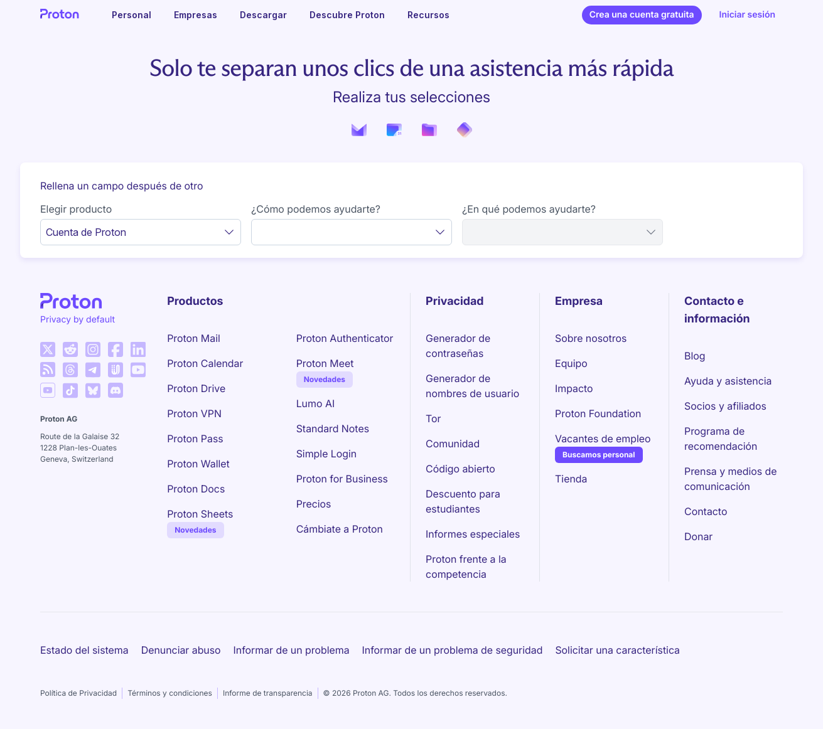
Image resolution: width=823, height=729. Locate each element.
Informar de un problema (292, 650)
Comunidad (453, 443)
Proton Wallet (198, 463)
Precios (313, 504)
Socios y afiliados (725, 406)
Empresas (195, 14)
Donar (698, 536)
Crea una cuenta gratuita (641, 14)
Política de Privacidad (78, 693)
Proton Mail (193, 338)
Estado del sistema (84, 650)
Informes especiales (473, 534)
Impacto (574, 388)
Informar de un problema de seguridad (452, 650)
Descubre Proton (347, 14)
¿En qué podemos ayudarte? (529, 209)
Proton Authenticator (345, 338)
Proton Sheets (200, 514)
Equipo (571, 363)
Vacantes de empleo (602, 438)
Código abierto (460, 468)
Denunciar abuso (181, 650)
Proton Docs (196, 488)
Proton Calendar (205, 363)
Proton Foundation (598, 413)
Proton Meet (325, 363)
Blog (694, 355)
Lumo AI (315, 403)
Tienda (571, 478)
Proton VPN (194, 413)
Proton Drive (196, 388)
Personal (131, 14)
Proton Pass (195, 438)
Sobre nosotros (591, 338)
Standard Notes (332, 428)
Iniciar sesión (747, 14)
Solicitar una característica (617, 650)
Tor (433, 418)
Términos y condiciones (169, 693)
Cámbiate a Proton (339, 529)
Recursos (428, 14)
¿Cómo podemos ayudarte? (315, 209)
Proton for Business (342, 478)
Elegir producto (76, 209)
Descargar (263, 14)
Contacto (705, 511)
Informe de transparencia (268, 693)
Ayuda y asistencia (728, 381)
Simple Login (326, 453)
